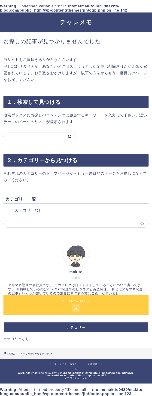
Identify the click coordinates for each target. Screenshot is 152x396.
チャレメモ (76, 22)
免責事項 (93, 364)
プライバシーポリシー (67, 364)
